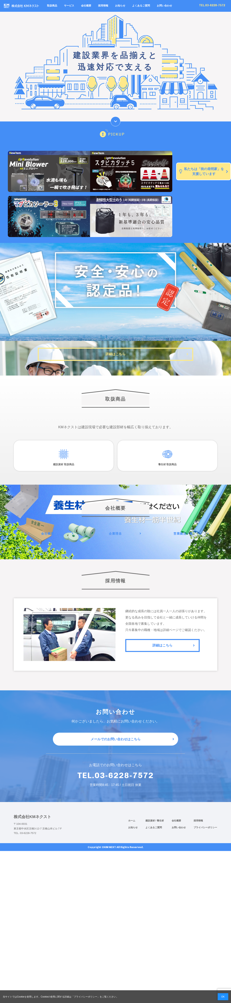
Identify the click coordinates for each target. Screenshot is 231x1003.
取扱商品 (52, 5)
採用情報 (103, 5)
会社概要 (86, 5)
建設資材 (150, 832)
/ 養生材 (159, 832)
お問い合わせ (164, 5)
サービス (69, 5)
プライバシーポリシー (205, 839)
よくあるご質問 (141, 5)
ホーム (131, 832)
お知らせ (120, 5)
